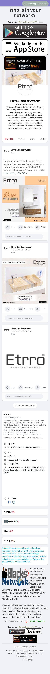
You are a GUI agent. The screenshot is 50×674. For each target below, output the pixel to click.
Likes (7, 531)
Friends (12, 522)
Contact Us (25, 651)
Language (27, 660)
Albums (8, 512)
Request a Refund (29, 653)
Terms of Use (13, 653)
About (15, 651)
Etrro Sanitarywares (25, 101)
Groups (8, 541)
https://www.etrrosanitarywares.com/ (24, 447)
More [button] (31, 656)
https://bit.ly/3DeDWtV (15, 173)
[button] (35, 3)
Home (8, 651)
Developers (21, 656)
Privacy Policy (38, 651)
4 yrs (13, 153)
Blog (40, 653)
